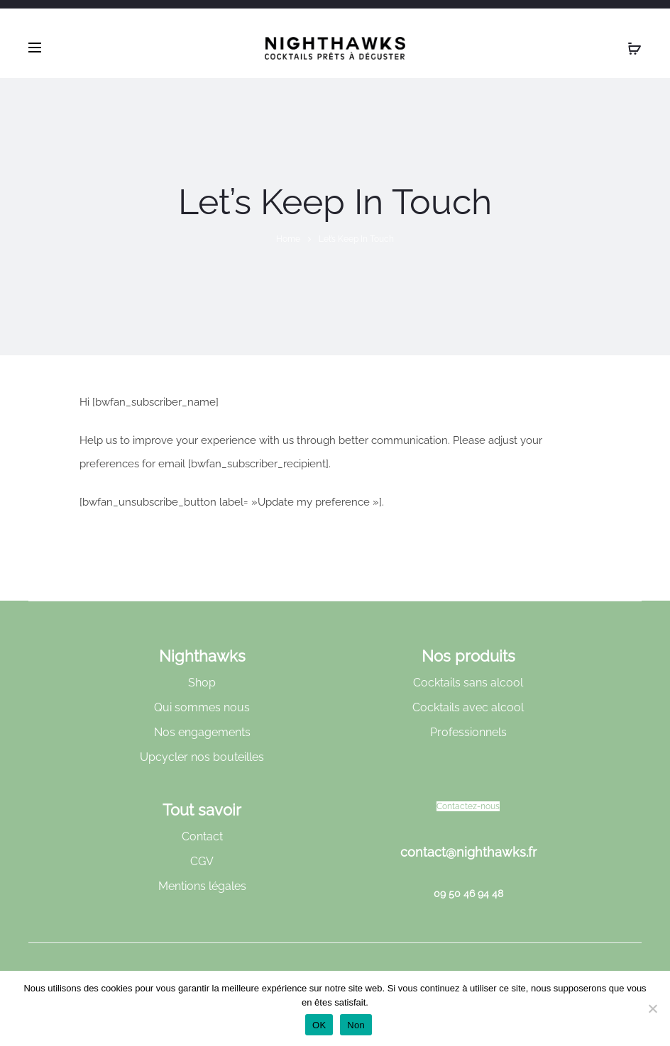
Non (356, 1025)
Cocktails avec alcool (468, 707)
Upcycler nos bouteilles (202, 757)
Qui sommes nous (202, 707)
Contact (202, 836)
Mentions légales (202, 886)
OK (319, 1025)
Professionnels (468, 732)
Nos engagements (202, 732)
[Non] (652, 1008)
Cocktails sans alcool (468, 682)
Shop (202, 682)
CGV (202, 861)
